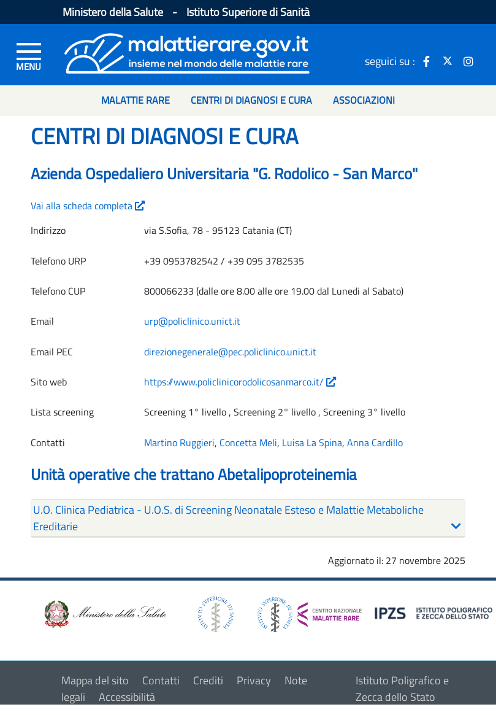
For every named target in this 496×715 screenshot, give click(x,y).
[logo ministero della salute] (104, 613)
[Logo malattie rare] (187, 52)
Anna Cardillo (375, 442)
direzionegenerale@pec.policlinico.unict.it (230, 351)
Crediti (208, 680)
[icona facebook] (427, 61)
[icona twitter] (447, 61)
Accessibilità (127, 697)
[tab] (248, 518)
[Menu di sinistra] (28, 55)
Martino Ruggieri (179, 442)
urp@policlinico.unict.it (192, 321)
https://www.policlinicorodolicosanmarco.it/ (240, 381)
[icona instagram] (468, 61)
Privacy (254, 680)
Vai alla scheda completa (88, 205)
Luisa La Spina (312, 442)
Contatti (161, 680)
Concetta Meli (248, 442)
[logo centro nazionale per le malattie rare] (310, 611)
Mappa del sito (95, 680)
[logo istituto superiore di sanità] (214, 613)
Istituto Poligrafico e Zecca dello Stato (402, 688)
